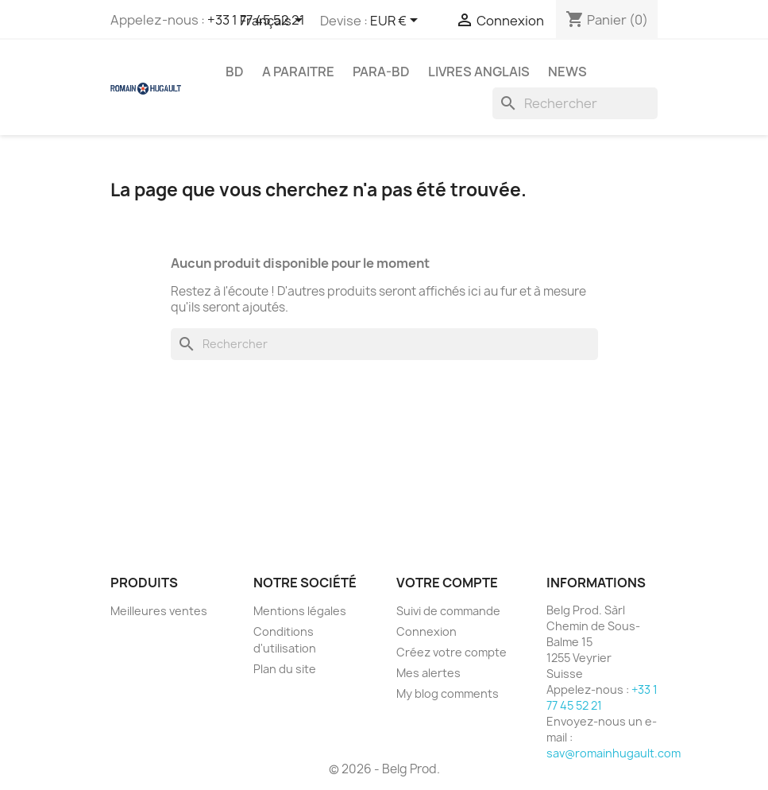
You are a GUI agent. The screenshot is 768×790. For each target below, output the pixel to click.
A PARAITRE (298, 71)
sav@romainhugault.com (613, 753)
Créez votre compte (451, 652)
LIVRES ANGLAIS (479, 71)
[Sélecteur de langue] (274, 21)
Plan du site (284, 668)
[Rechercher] (575, 103)
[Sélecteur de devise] (396, 21)
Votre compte (447, 582)
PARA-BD (381, 71)
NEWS (567, 71)
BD (235, 71)
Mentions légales (299, 610)
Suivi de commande (448, 610)
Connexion (426, 631)
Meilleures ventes (158, 610)
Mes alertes (428, 672)
